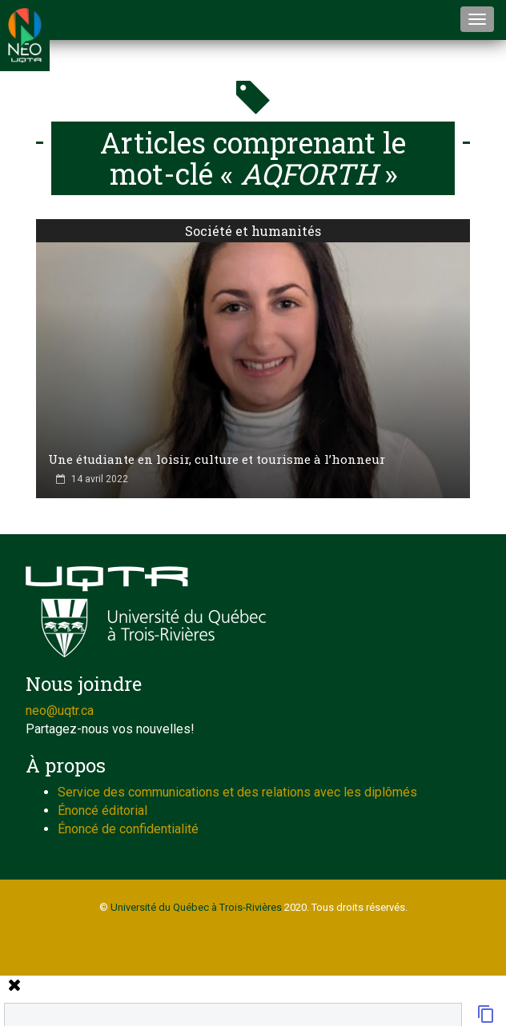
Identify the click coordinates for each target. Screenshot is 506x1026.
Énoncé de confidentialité (128, 828)
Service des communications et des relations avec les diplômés (237, 792)
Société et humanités (253, 230)
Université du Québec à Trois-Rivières (196, 907)
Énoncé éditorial (102, 810)
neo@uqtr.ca (60, 710)
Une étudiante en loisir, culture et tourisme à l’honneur (216, 459)
